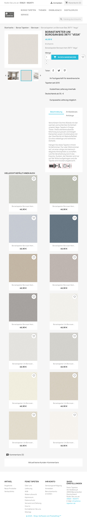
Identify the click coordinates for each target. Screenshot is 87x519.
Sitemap (28, 512)
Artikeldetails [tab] (71, 112)
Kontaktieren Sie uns (33, 509)
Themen (42, 10)
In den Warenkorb (65, 57)
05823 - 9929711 (27, 3)
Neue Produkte (10, 488)
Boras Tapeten (28, 10)
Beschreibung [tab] (56, 112)
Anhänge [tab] (70, 115)
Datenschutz (30, 500)
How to (27, 506)
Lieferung (28, 488)
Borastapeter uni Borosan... (64, 324)
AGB (26, 491)
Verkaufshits (9, 491)
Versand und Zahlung (33, 503)
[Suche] (71, 19)
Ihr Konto (50, 481)
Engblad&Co (55, 10)
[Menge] (48, 57)
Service (25, 14)
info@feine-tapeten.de (74, 502)
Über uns (28, 485)
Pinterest (64, 70)
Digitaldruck (71, 10)
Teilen (53, 70)
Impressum (29, 497)
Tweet (59, 70)
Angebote (8, 485)
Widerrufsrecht (31, 494)
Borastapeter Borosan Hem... (23, 206)
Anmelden (49, 488)
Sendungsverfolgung (53, 485)
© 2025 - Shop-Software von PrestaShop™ (43, 516)
